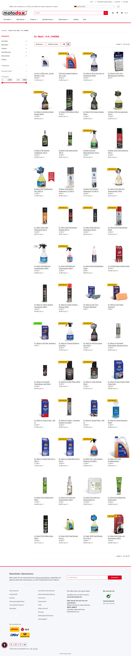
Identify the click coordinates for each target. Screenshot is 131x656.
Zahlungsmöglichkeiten (17, 601)
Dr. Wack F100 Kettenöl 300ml (69, 112)
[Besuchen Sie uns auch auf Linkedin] (25, 644)
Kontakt (125, 2)
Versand (35, 649)
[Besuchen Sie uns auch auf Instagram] (16, 644)
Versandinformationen (16, 605)
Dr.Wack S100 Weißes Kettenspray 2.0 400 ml (91, 190)
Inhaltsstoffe (13, 594)
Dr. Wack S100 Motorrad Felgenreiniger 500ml (67, 267)
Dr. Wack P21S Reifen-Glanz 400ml (43, 537)
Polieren (4, 48)
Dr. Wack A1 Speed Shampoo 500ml (117, 422)
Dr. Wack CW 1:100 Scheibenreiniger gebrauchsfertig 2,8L (114, 460)
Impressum (41, 598)
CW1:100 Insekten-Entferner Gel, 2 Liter (68, 74)
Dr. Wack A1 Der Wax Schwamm (45, 343)
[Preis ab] (4, 80)
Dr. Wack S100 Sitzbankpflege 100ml (93, 267)
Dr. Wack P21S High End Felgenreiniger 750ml (116, 190)
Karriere (117, 2)
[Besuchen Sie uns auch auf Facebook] (11, 644)
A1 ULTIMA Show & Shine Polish (119, 266)
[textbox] (94, 6)
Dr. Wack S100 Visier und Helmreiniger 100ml (116, 537)
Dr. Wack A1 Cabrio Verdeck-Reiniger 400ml (68, 306)
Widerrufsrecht (43, 608)
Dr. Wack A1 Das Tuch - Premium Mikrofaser (91, 306)
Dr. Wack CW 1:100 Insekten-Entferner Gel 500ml (93, 460)
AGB (39, 605)
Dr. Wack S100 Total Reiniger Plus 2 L (68, 537)
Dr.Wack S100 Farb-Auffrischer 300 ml (118, 152)
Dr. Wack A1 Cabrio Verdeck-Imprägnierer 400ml (43, 306)
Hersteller (4, 41)
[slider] (2, 82)
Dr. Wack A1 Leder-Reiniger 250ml (92, 383)
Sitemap (41, 612)
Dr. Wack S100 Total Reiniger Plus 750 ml (93, 537)
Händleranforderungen (104, 2)
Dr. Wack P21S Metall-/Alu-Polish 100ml (117, 499)
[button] (113, 13)
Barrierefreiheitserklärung (46, 594)
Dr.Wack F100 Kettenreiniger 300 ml (68, 152)
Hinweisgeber (42, 619)
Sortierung (39, 44)
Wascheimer (5, 56)
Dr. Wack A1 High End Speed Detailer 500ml (43, 113)
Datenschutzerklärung (43, 578)
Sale (84, 19)
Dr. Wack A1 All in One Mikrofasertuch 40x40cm (116, 74)
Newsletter (12, 608)
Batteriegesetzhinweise (45, 615)
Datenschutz (42, 601)
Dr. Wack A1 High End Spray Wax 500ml (92, 344)
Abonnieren (114, 577)
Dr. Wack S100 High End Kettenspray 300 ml (91, 229)
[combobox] (94, 6)
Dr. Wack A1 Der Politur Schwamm (115, 306)
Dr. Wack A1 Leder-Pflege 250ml (69, 382)
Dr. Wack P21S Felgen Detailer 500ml (93, 113)
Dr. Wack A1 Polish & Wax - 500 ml (44, 422)
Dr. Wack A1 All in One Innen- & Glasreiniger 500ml (93, 74)
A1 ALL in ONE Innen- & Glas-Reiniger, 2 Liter (44, 74)
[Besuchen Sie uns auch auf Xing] (20, 644)
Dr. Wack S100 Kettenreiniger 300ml (117, 229)
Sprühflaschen (6, 52)
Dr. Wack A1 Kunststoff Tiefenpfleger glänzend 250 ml (118, 344)
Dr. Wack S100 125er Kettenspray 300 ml (41, 229)
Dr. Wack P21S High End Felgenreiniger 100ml (67, 499)
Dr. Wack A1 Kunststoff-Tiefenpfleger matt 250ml (42, 383)
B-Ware (3, 59)
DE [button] (91, 2)
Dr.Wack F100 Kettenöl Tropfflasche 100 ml (41, 152)
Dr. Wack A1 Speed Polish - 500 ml (93, 422)
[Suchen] (69, 13)
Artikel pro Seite (53, 44)
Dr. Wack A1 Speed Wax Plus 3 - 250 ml (45, 460)
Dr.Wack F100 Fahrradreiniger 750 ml (118, 113)
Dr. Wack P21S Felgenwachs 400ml (43, 499)
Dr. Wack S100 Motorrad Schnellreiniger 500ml (42, 267)
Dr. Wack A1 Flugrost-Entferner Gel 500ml (69, 344)
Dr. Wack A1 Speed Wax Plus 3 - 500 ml (69, 460)
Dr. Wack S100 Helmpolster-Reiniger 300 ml (68, 229)
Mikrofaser (4, 45)
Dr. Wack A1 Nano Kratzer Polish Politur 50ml (119, 383)
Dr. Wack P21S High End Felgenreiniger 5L (91, 499)
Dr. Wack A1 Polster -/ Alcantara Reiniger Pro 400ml (69, 422)
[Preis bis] (19, 80)
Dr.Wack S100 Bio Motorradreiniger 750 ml (91, 152)
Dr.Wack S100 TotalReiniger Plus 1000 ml (43, 190)
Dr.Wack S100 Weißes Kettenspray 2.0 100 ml (66, 190)
